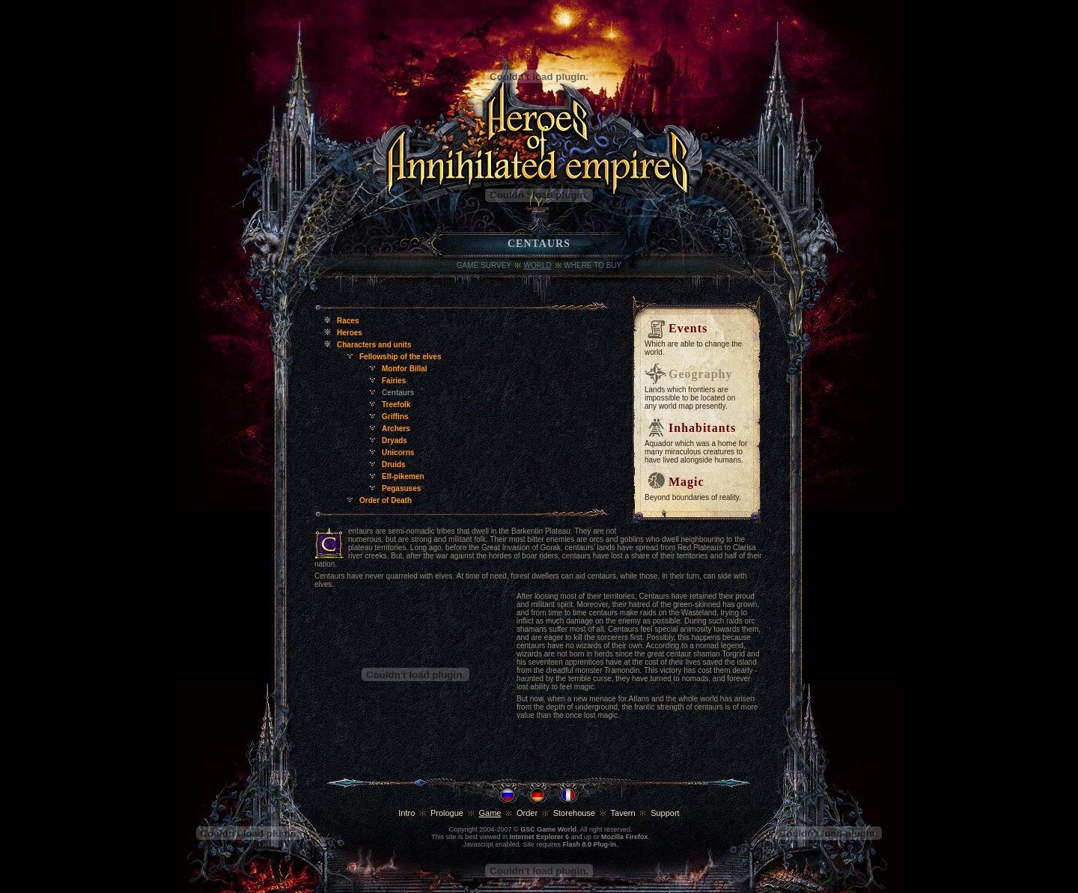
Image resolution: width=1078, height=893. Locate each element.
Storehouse (574, 812)
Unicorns (398, 452)
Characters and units (374, 345)
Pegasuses (401, 488)
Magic (686, 481)
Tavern (623, 812)
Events (688, 328)
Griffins (395, 416)
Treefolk (396, 404)
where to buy (592, 265)
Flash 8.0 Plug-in (590, 844)
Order (527, 812)
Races (348, 321)
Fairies (394, 381)
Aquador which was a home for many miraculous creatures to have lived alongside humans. (696, 451)
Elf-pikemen (403, 476)
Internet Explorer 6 (539, 837)
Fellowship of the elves (400, 357)
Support (665, 812)
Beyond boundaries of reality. (693, 497)
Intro (406, 812)
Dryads (394, 440)
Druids (394, 464)
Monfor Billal (404, 369)
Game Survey (484, 265)
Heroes (349, 333)
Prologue (446, 812)
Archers (396, 428)
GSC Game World (548, 829)
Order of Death (385, 500)
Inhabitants (702, 427)
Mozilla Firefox (624, 837)
